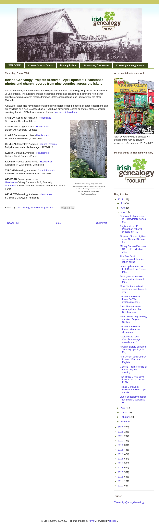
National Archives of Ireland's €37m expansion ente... (130, 299)
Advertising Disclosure (96, 65)
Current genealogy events (130, 65)
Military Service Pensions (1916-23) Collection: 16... (133, 249)
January (125, 421)
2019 (121, 445)
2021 (121, 436)
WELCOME (15, 65)
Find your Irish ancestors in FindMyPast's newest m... (133, 219)
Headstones (45, 118)
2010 (121, 485)
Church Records (48, 144)
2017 (121, 454)
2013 (121, 472)
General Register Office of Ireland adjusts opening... (133, 370)
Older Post (101, 223)
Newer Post (13, 223)
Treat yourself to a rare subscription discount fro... (132, 279)
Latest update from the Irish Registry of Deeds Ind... (133, 269)
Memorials (10, 185)
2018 (121, 450)
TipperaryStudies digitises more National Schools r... (133, 239)
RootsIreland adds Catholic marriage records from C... (130, 339)
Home (57, 223)
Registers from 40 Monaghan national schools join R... (131, 229)
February (125, 417)
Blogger (113, 521)
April (123, 408)
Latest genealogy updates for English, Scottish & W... (133, 400)
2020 (121, 440)
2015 (121, 463)
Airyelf (92, 521)
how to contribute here (65, 112)
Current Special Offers (40, 65)
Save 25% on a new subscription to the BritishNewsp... (130, 309)
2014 (121, 467)
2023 (121, 427)
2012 (121, 476)
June (123, 208)
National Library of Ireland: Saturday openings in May (133, 349)
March (124, 412)
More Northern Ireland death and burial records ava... (133, 289)
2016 (121, 458)
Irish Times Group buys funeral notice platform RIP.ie (132, 379)
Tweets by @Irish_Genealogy (129, 502)
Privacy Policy (68, 65)
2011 (121, 481)
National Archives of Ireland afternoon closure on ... (130, 329)
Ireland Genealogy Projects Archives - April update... (133, 390)
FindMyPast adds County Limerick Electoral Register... (133, 359)
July (123, 203)
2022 (121, 431)
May (123, 212)
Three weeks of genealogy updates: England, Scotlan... (133, 319)
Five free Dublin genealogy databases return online (132, 259)
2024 (121, 199)
